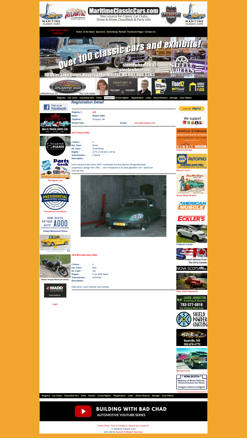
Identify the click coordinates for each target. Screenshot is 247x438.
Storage (174, 98)
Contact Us (150, 32)
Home (79, 32)
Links (148, 98)
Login (55, 304)
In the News (89, 32)
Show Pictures (160, 98)
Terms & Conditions (119, 426)
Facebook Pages (135, 32)
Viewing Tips (133, 426)
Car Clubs (72, 98)
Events (91, 395)
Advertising (112, 32)
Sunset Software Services (129, 432)
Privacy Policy (103, 426)
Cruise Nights (122, 98)
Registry (61, 98)
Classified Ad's (87, 98)
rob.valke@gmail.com (144, 123)
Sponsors (100, 32)
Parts (99, 98)
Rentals (122, 32)
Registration (137, 98)
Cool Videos (186, 98)
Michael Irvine (191, 369)
